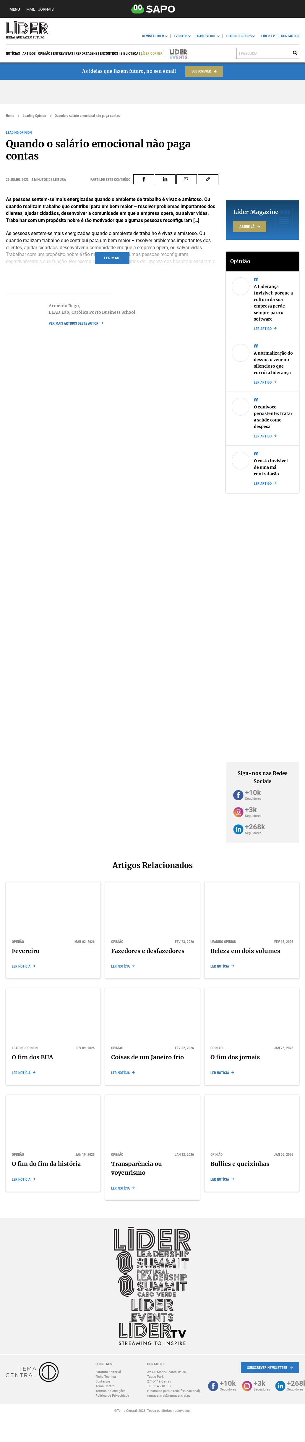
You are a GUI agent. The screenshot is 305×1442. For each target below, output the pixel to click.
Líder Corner (152, 53)
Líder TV (268, 36)
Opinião (44, 53)
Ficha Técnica (105, 1377)
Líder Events (174, 53)
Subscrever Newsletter (267, 1368)
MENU (14, 9)
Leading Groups (239, 36)
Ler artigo (263, 329)
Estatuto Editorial (108, 1372)
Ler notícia (21, 966)
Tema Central (105, 1386)
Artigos (28, 53)
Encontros (109, 53)
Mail (30, 9)
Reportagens (86, 53)
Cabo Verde (206, 36)
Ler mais (112, 258)
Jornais (46, 9)
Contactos (290, 36)
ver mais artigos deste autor (73, 323)
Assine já (246, 227)
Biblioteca (129, 53)
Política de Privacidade (112, 1396)
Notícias (13, 53)
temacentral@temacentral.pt (168, 1396)
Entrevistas (63, 53)
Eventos (180, 36)
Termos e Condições (110, 1391)
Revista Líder (153, 36)
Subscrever (201, 71)
